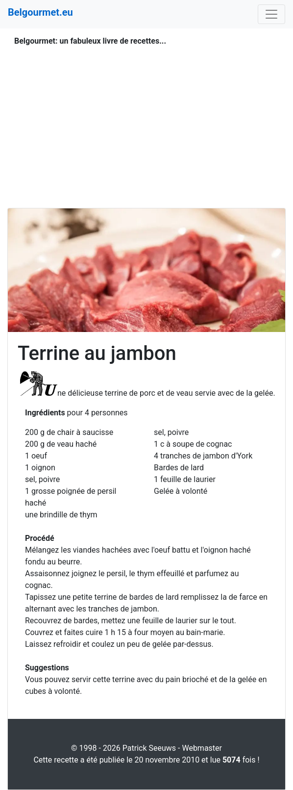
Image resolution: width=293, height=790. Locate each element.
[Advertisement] (146, 115)
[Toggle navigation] (271, 14)
